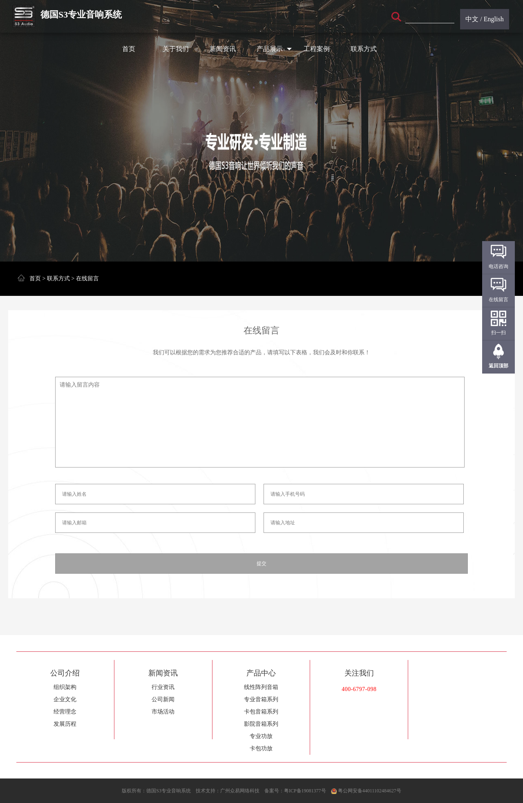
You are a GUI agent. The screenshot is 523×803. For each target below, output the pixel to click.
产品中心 (261, 673)
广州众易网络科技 (239, 791)
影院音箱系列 (261, 724)
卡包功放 (261, 748)
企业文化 (65, 699)
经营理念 (65, 712)
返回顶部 (498, 366)
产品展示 (274, 49)
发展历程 (65, 724)
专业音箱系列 (261, 699)
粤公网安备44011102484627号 (369, 791)
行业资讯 (163, 687)
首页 (128, 48)
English (494, 19)
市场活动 (163, 712)
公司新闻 (163, 699)
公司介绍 (65, 673)
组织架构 (65, 687)
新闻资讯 (223, 48)
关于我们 (176, 48)
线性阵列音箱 (261, 687)
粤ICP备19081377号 (305, 791)
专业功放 (261, 736)
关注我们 (359, 673)
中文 (471, 19)
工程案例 (317, 48)
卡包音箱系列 (261, 712)
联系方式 (364, 48)
